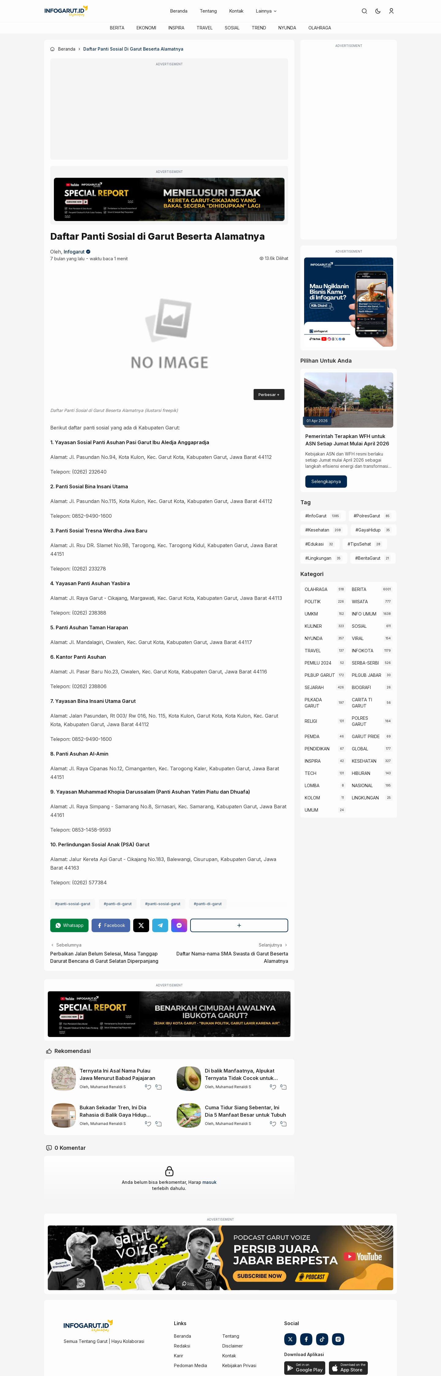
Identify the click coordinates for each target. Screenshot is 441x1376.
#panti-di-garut (118, 903)
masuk (209, 1182)
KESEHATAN (364, 761)
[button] (377, 11)
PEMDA (312, 736)
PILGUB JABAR (366, 675)
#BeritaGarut (367, 558)
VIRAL (358, 638)
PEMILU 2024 (318, 662)
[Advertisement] (169, 113)
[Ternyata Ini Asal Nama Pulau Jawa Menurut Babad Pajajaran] (63, 1078)
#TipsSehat (359, 544)
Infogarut (74, 252)
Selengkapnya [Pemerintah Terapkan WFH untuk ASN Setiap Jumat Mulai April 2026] (326, 481)
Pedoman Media (190, 1365)
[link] (364, 11)
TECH (310, 773)
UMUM (311, 810)
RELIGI (311, 721)
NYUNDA (287, 27)
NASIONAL (362, 785)
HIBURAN (361, 773)
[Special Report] (169, 199)
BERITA (117, 27)
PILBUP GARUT (320, 675)
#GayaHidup (368, 529)
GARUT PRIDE (366, 736)
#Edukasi (314, 544)
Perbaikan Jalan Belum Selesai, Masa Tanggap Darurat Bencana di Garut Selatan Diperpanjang (104, 957)
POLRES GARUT (360, 721)
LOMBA (312, 785)
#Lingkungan (318, 558)
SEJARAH (314, 687)
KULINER (313, 626)
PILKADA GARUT (313, 702)
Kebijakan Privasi (239, 1365)
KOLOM (312, 797)
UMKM (311, 613)
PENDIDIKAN (317, 748)
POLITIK (313, 601)
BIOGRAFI (361, 687)
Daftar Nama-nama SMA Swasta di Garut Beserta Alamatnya (232, 957)
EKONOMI (146, 27)
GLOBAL (360, 748)
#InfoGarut (315, 515)
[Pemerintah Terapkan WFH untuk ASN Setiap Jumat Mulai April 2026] (348, 400)
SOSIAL (232, 27)
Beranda (178, 11)
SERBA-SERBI (365, 662)
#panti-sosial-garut (72, 903)
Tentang (208, 11)
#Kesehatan (317, 529)
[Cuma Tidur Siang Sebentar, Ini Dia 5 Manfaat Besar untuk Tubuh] (189, 1115)
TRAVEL (205, 27)
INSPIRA (176, 27)
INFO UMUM (364, 613)
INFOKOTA (362, 650)
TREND (259, 27)
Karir (178, 1355)
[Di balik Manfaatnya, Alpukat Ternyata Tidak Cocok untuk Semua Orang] (189, 1078)
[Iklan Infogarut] (348, 302)
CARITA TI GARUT (362, 702)
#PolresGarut (367, 515)
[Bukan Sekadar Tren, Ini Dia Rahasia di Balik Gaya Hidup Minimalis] (63, 1115)
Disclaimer (232, 1345)
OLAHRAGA (319, 27)
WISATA (360, 601)
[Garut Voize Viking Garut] (220, 1257)
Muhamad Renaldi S (108, 1086)
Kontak (236, 11)
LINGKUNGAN (365, 797)
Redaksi (182, 1345)
